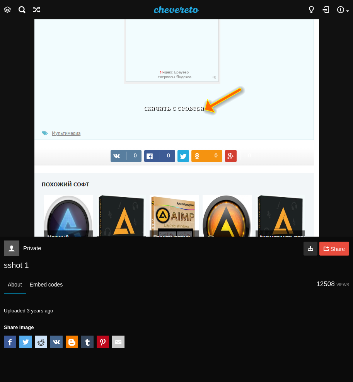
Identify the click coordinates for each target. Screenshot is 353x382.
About (15, 284)
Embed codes (46, 284)
